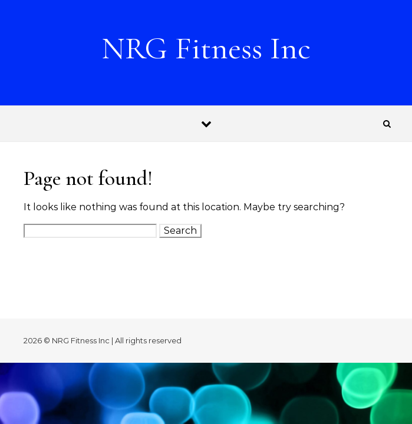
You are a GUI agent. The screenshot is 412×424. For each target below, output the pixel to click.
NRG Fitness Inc (206, 48)
